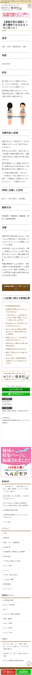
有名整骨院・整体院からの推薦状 (14, 551)
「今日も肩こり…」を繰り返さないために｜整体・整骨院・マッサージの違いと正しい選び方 (16, 317)
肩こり (5, 609)
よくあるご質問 (8, 579)
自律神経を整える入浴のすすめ (16, 349)
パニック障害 (7, 628)
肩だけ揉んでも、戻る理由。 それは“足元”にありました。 (16, 497)
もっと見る (7, 522)
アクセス (6, 570)
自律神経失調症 (8, 600)
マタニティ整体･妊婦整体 (11, 614)
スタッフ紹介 (7, 565)
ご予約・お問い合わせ (10, 575)
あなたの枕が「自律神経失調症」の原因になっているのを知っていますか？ (16, 360)
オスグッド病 (7, 632)
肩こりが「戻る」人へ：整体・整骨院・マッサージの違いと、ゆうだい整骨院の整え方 (15, 646)
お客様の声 (7, 547)
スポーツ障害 (7, 623)
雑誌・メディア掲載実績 (11, 542)
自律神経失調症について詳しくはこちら (16, 287)
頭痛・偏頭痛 (7, 618)
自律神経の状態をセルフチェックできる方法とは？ (15, 516)
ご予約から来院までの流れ (12, 561)
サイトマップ (7, 588)
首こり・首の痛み (9, 604)
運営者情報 (7, 584)
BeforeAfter (7, 556)
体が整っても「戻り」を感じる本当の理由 (15, 655)
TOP (4, 533)
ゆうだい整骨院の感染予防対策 (13, 660)
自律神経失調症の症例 (13, 306)
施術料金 (6, 538)
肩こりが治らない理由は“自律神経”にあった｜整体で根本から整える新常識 (16, 331)
